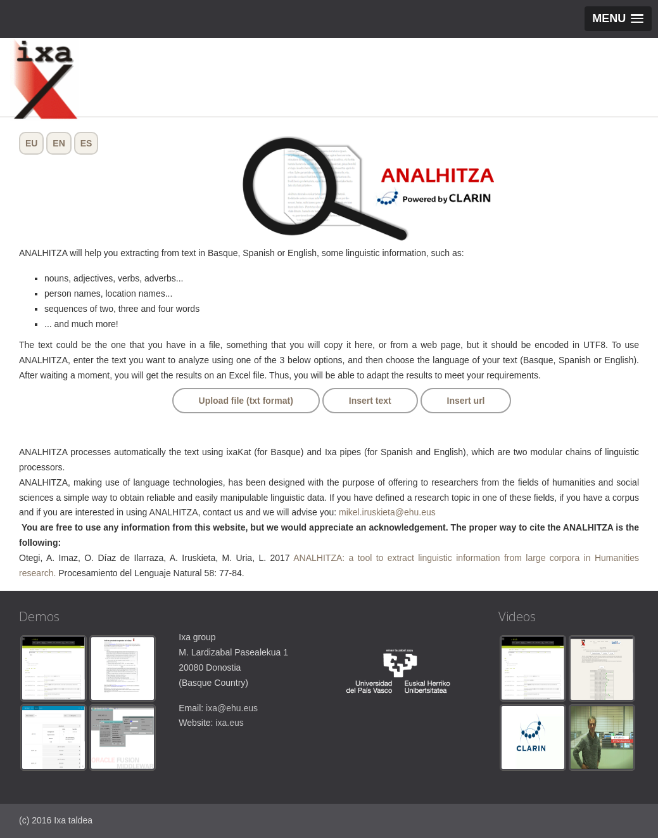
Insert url (466, 401)
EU (31, 143)
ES (86, 143)
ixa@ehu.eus (232, 708)
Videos (517, 616)
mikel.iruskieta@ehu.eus (387, 512)
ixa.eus (229, 723)
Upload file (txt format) (246, 401)
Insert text (370, 401)
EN (59, 143)
